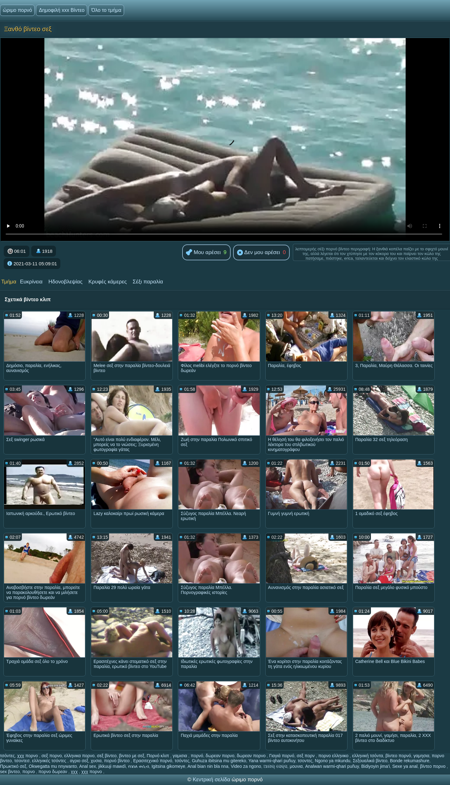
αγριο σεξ (79, 760)
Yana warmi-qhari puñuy (271, 760)
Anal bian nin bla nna (208, 766)
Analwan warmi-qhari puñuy (332, 766)
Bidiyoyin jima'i (375, 766)
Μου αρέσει (203, 252)
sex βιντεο (10, 771)
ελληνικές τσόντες (49, 760)
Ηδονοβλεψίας (65, 282)
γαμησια (421, 755)
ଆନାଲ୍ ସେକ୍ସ (275, 766)
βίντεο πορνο (433, 766)
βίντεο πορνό (398, 755)
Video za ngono (246, 766)
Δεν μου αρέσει (258, 252)
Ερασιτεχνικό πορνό (152, 760)
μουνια (296, 766)
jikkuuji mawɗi (112, 766)
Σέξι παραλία (148, 282)
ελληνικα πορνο (79, 755)
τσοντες (305, 760)
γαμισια (180, 755)
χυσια (96, 760)
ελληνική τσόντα (367, 755)
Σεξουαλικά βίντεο (370, 760)
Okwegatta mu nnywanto (53, 766)
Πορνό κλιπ (158, 755)
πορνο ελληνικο (334, 755)
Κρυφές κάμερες (107, 282)
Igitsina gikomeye (168, 766)
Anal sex (87, 766)
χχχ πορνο (28, 755)
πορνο (29, 771)
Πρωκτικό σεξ (13, 766)
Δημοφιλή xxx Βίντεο (61, 10)
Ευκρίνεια (31, 282)
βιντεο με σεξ (131, 755)
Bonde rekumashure (409, 760)
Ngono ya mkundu (332, 760)
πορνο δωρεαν (53, 771)
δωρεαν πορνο (220, 755)
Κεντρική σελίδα (212, 780)
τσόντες (7, 755)
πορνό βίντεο (117, 760)
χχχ (75, 771)
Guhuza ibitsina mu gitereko (219, 760)
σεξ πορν (306, 755)
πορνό (197, 755)
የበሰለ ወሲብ (138, 766)
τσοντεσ (22, 760)
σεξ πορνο (52, 755)
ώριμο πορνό (17, 10)
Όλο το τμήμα (106, 10)
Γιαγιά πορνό (281, 755)
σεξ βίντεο (107, 755)
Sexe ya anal (405, 766)
